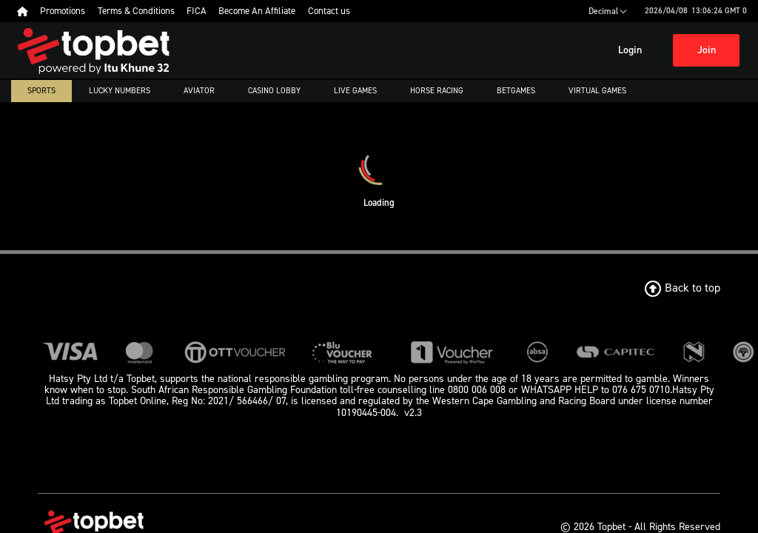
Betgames (516, 90)
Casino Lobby (274, 90)
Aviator (199, 90)
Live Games (355, 90)
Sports (41, 90)
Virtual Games (597, 90)
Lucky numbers (119, 90)
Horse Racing (436, 90)
